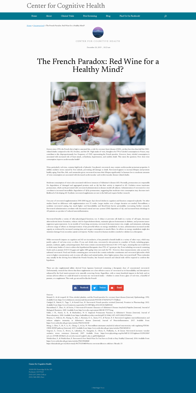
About (49, 16)
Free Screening (90, 16)
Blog (108, 16)
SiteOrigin (96, 388)
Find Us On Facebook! (130, 16)
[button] (165, 16)
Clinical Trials (67, 16)
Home (34, 16)
